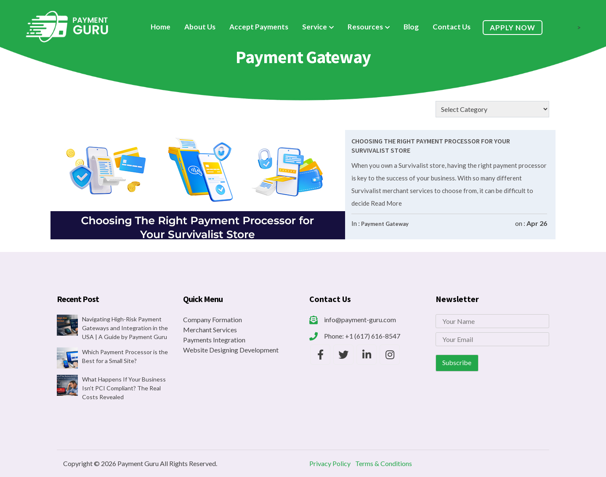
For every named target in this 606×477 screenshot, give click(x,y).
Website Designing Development (231, 350)
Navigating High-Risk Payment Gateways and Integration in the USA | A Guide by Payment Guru (125, 327)
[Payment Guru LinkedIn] (366, 354)
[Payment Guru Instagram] (390, 354)
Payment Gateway (385, 223)
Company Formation (212, 319)
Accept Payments (258, 26)
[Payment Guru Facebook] (320, 354)
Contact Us (451, 26)
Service (314, 26)
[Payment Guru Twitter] (343, 354)
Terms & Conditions (383, 463)
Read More (385, 203)
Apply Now (512, 27)
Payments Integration (214, 340)
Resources (365, 26)
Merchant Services (210, 330)
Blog (411, 26)
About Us (199, 26)
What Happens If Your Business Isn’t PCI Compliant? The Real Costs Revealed (124, 388)
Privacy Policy (330, 463)
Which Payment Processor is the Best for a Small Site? (125, 356)
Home (160, 26)
